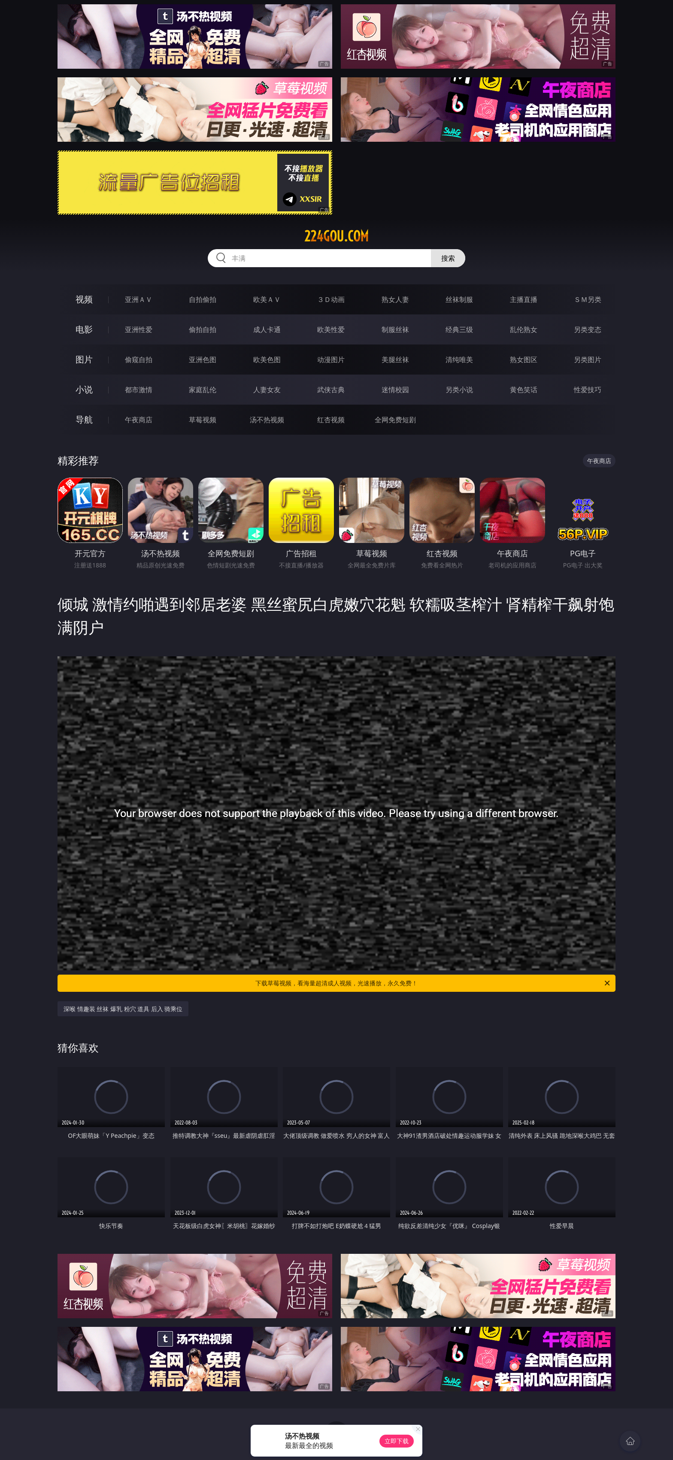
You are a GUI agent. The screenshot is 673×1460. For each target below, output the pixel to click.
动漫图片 (331, 359)
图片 (84, 359)
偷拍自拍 (202, 329)
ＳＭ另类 (587, 299)
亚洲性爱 (138, 329)
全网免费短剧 (395, 419)
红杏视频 (331, 419)
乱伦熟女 (523, 329)
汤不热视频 (267, 419)
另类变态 (587, 329)
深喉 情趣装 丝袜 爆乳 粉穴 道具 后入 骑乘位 (123, 1009)
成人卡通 (267, 329)
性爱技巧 (587, 389)
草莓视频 (202, 419)
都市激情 (138, 389)
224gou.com (336, 236)
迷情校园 (395, 389)
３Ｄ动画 (331, 299)
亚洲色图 (202, 359)
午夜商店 (138, 419)
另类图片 (587, 359)
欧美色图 (267, 359)
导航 (84, 419)
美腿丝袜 (395, 359)
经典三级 (459, 329)
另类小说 (459, 389)
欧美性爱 (331, 329)
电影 (84, 329)
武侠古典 (331, 389)
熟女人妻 (395, 299)
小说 (84, 389)
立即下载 (397, 1441)
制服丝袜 (395, 329)
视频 (84, 299)
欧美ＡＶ (267, 299)
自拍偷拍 (202, 299)
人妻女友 (267, 389)
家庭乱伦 (202, 389)
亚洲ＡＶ (138, 299)
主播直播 (523, 299)
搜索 (448, 258)
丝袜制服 (459, 299)
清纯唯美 (459, 359)
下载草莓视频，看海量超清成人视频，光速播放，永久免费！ (433, 983)
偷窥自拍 (138, 359)
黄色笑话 (523, 389)
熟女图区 (523, 359)
